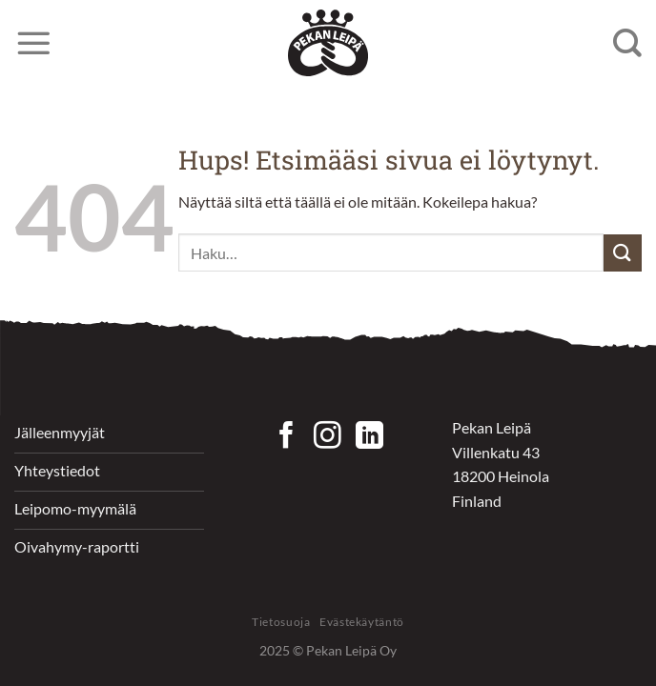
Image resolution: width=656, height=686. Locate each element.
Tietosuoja (281, 622)
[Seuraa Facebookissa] (286, 437)
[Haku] (627, 43)
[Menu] (33, 42)
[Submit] (623, 253)
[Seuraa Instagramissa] (327, 437)
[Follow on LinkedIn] (369, 437)
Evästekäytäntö (361, 622)
